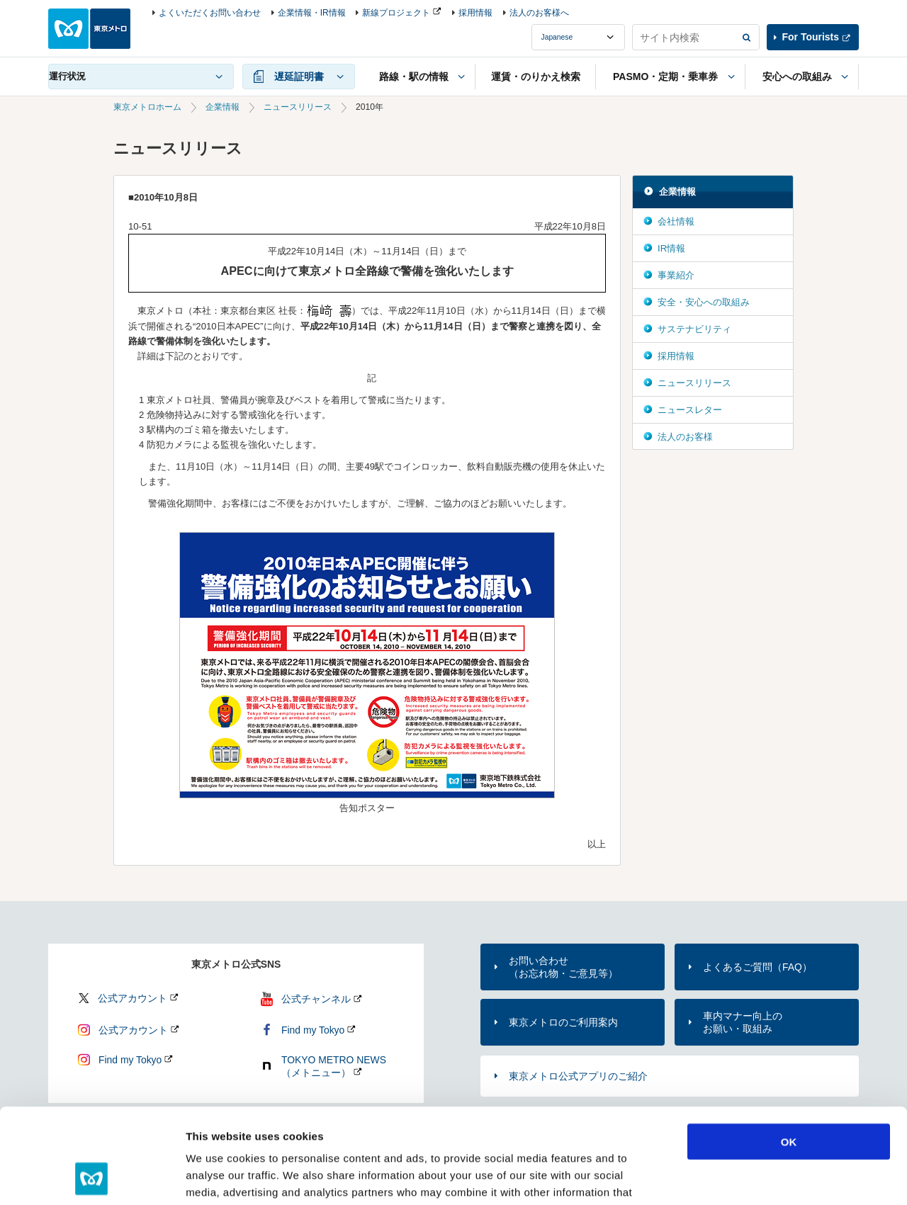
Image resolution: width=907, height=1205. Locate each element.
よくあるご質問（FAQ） (757, 967)
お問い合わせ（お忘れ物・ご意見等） (563, 967)
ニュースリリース (298, 107)
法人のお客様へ (539, 13)
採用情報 (475, 13)
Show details (744, 1177)
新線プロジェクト (396, 13)
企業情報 (222, 107)
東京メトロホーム (147, 107)
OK (789, 1052)
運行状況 (67, 76)
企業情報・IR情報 (312, 13)
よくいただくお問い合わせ (210, 13)
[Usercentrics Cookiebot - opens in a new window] (92, 1177)
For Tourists (810, 37)
